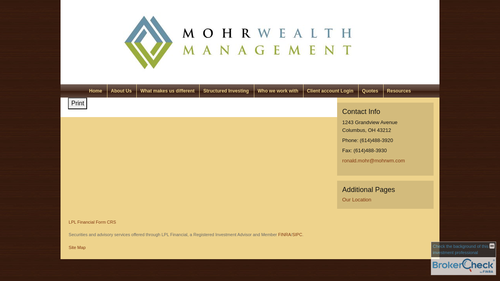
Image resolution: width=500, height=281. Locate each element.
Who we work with (278, 91)
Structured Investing (226, 91)
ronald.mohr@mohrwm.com (373, 161)
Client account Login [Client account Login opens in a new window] (330, 91)
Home (95, 91)
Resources (399, 91)
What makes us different (167, 91)
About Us (121, 91)
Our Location (356, 200)
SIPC (297, 234)
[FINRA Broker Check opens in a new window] (463, 258)
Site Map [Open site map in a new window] (77, 247)
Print (77, 103)
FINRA (284, 234)
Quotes (370, 91)
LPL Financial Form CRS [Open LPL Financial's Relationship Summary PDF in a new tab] (92, 222)
